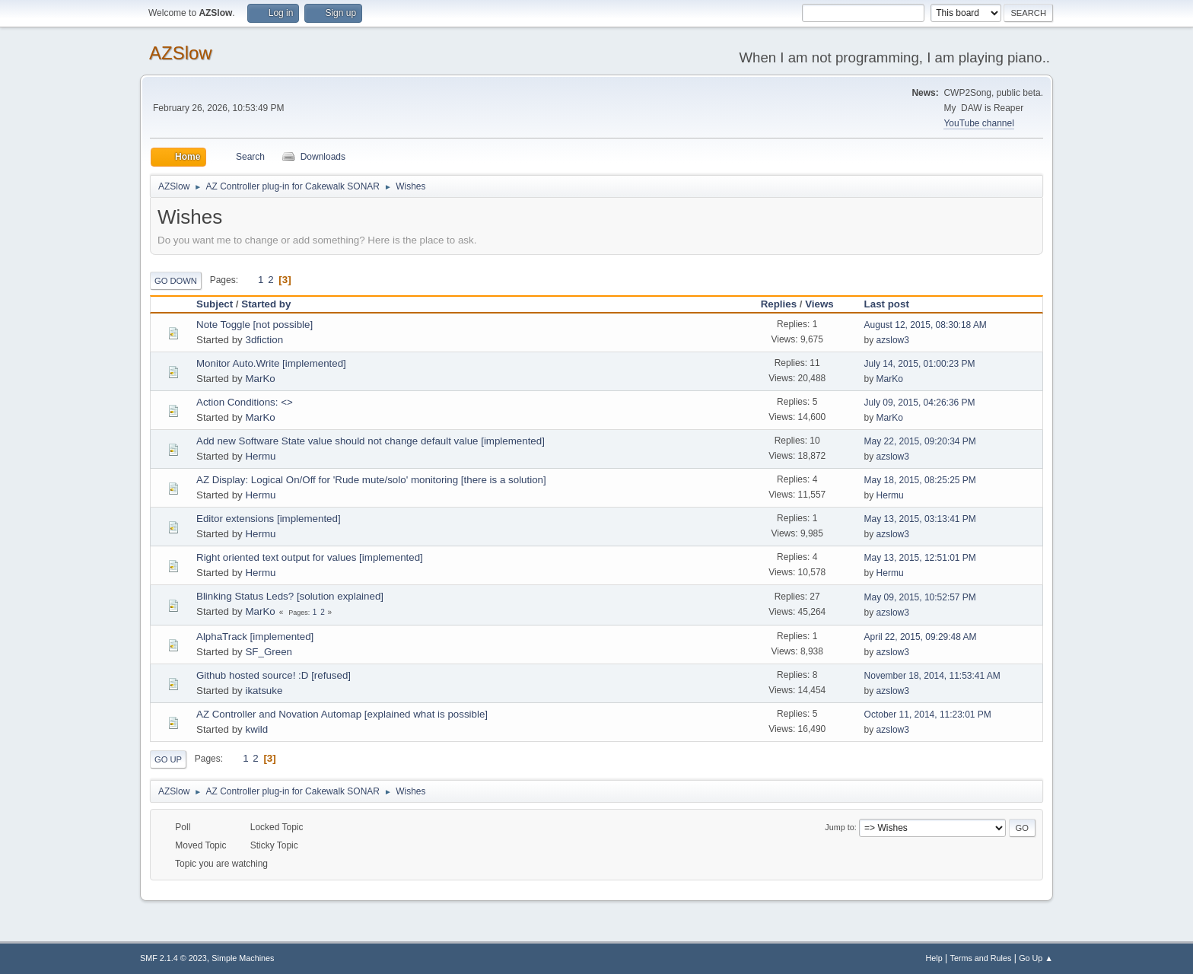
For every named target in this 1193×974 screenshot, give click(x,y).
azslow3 (892, 340)
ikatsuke (263, 690)
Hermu (260, 456)
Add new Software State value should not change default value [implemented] (370, 441)
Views (819, 304)
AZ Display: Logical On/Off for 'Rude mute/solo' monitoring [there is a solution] (371, 479)
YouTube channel (978, 123)
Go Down (175, 280)
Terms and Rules (981, 958)
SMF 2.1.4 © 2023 (173, 958)
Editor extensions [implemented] (268, 518)
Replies (779, 304)
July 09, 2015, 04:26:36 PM (919, 402)
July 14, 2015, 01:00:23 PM (919, 363)
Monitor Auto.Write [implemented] (271, 363)
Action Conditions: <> (244, 402)
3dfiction (264, 339)
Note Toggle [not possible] (254, 324)
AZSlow (180, 53)
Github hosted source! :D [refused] (273, 675)
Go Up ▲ (1036, 958)
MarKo (260, 378)
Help (934, 958)
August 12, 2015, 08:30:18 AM (925, 325)
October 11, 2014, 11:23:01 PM (927, 714)
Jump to (839, 827)
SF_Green (268, 651)
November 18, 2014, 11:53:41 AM (932, 675)
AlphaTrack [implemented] (254, 636)
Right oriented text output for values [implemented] (309, 557)
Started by (266, 304)
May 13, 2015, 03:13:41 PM (920, 519)
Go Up (168, 759)
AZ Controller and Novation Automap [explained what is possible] (342, 714)
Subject (214, 304)
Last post (893, 304)
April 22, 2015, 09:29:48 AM (920, 637)
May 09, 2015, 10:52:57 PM (920, 597)
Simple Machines (243, 958)
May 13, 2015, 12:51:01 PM (920, 557)
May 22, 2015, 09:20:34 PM (920, 441)
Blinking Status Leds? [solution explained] (289, 596)
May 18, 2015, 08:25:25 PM (920, 480)
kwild (256, 729)
